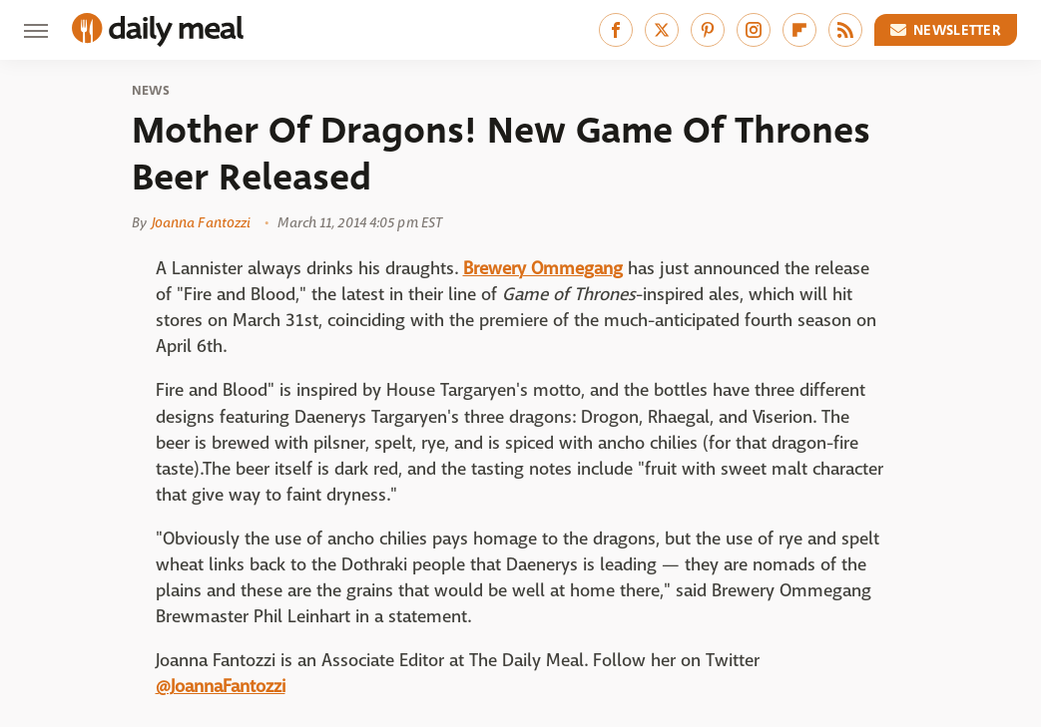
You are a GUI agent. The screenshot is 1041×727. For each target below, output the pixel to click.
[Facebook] (616, 30)
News (151, 91)
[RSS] (845, 30)
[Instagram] (754, 30)
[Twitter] (662, 30)
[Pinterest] (708, 30)
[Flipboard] (799, 30)
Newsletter (946, 30)
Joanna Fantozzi (202, 222)
